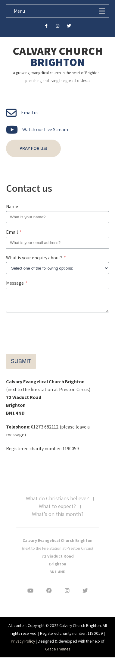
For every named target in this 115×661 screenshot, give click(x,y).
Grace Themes (57, 652)
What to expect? (57, 510)
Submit (21, 365)
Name (12, 206)
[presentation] (52, 332)
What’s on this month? (57, 518)
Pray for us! (33, 148)
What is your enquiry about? (36, 258)
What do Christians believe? (57, 502)
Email (14, 232)
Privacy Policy (23, 644)
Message (16, 283)
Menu (19, 11)
